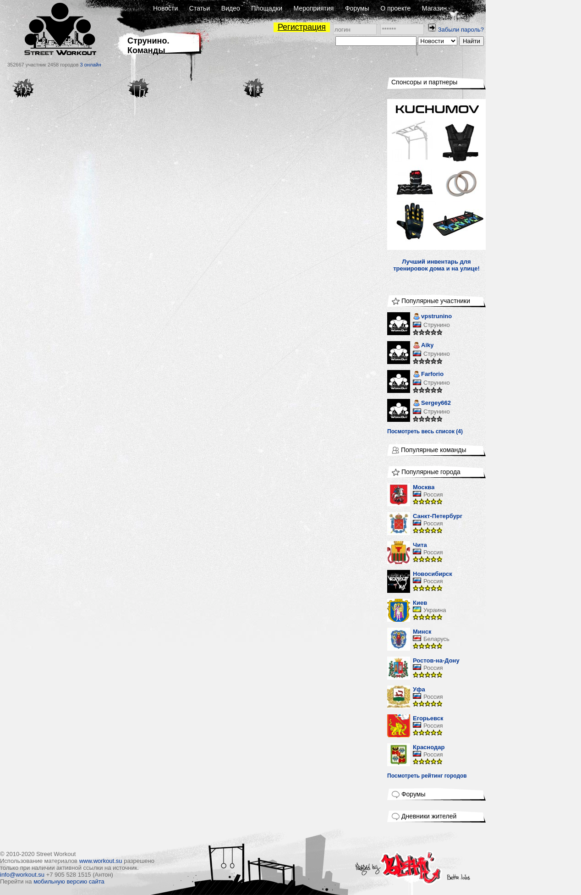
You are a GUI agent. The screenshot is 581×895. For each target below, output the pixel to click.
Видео (230, 8)
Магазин (434, 8)
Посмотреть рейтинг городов (427, 776)
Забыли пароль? (461, 29)
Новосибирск (432, 573)
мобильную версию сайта (68, 881)
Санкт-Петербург (437, 516)
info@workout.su (22, 874)
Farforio (428, 374)
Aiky (423, 346)
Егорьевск (428, 718)
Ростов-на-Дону (436, 660)
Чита (420, 544)
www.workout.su (100, 860)
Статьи (199, 8)
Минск (422, 631)
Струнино (436, 324)
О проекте (395, 8)
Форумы (357, 8)
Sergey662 (432, 403)
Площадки (266, 8)
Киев (420, 602)
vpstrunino (432, 317)
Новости (165, 8)
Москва (423, 487)
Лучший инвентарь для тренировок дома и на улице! (436, 265)
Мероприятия (314, 8)
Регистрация (302, 27)
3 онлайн (90, 64)
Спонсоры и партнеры (424, 82)
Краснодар (428, 747)
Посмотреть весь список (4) (425, 431)
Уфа (419, 689)
